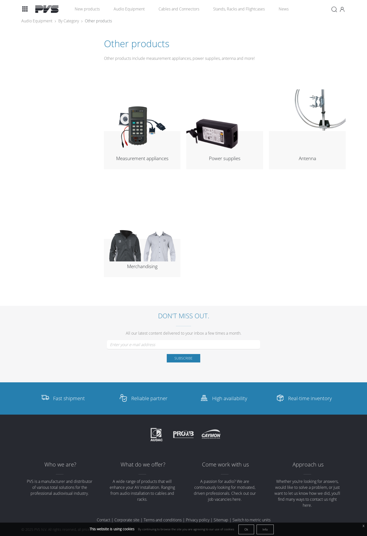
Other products (98, 21)
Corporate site (126, 520)
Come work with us (225, 464)
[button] (24, 8)
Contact (103, 520)
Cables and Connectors (179, 9)
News (284, 9)
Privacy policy (197, 520)
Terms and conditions (163, 520)
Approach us (308, 464)
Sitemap (221, 520)
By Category (68, 21)
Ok (246, 529)
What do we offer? (143, 464)
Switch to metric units (251, 520)
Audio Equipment (129, 9)
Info (265, 529)
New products (87, 9)
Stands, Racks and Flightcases (239, 9)
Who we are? (60, 464)
